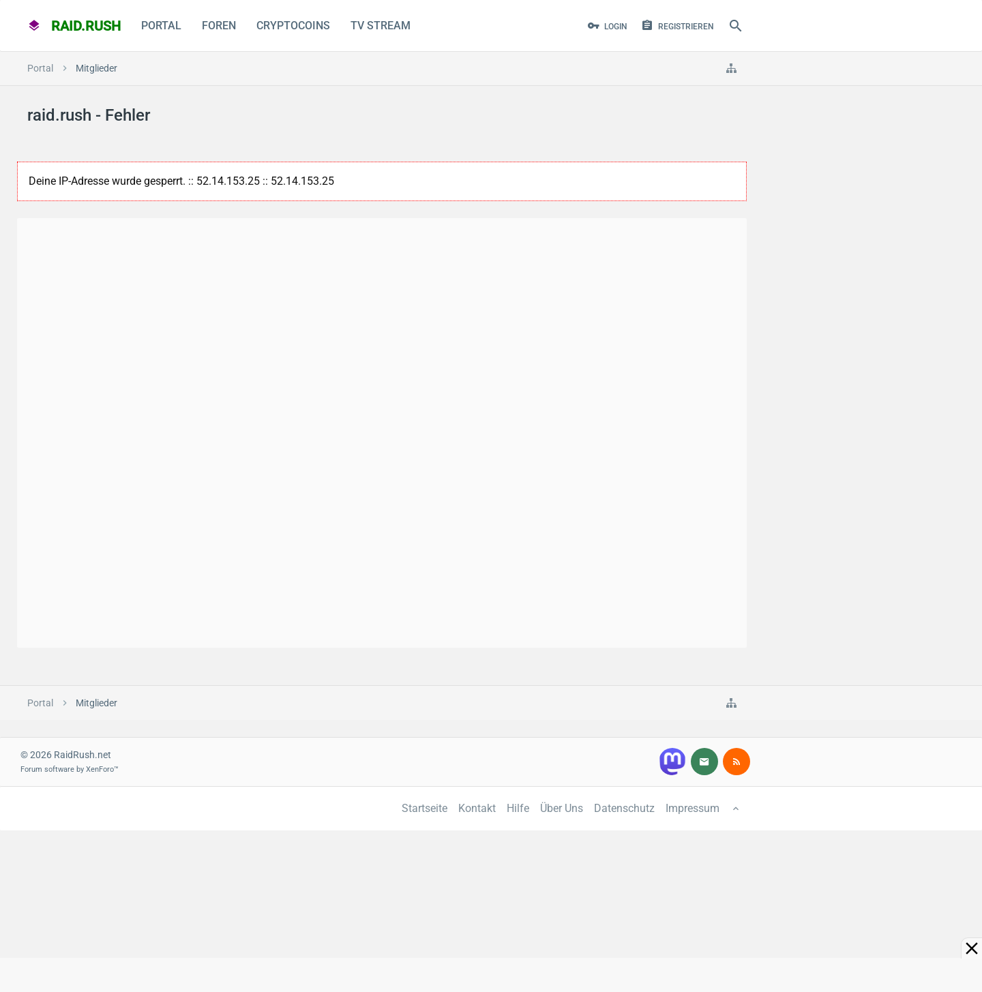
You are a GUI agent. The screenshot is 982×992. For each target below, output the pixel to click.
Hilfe (518, 808)
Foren (219, 25)
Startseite (424, 808)
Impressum (692, 808)
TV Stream (381, 25)
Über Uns (561, 808)
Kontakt (477, 808)
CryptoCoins (293, 25)
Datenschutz (624, 808)
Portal (161, 25)
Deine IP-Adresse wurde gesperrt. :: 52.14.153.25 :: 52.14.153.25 (181, 181)
